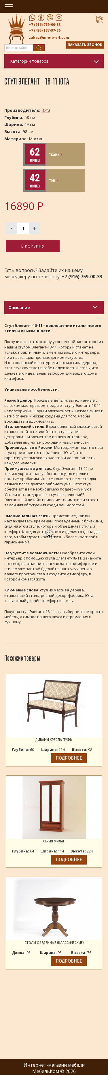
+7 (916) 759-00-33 (44, 24)
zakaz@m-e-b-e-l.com (49, 37)
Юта (45, 110)
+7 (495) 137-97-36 (44, 30)
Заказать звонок (85, 44)
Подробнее (69, 758)
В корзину (32, 246)
